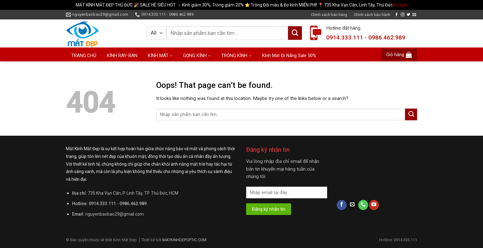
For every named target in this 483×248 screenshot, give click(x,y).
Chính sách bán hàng (329, 14)
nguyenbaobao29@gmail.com (114, 214)
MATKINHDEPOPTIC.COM (184, 240)
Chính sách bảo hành (372, 14)
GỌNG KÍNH (197, 56)
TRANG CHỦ (83, 55)
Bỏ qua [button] (400, 4)
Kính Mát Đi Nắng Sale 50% (289, 55)
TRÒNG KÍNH (236, 56)
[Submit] (295, 33)
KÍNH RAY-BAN (122, 55)
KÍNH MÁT (160, 56)
